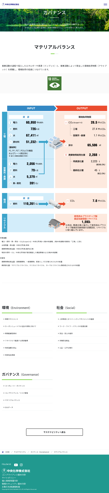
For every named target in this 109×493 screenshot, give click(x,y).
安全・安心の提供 (66, 333)
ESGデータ (9, 407)
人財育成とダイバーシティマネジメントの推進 (77, 319)
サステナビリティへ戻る (55, 432)
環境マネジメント (11, 319)
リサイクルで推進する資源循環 (16, 340)
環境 (17, 307)
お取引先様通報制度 (11, 486)
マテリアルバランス (12, 400)
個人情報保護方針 (10, 480)
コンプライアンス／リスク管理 (16, 393)
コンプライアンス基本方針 (14, 474)
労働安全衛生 (64, 340)
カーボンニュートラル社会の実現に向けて (20, 326)
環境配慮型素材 (11, 333)
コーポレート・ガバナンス (15, 386)
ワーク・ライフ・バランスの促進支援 (73, 326)
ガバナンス (21, 374)
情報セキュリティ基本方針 (14, 483)
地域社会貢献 (10, 355)
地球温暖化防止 (11, 348)
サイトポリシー (9, 477)
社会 (66, 307)
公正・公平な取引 (66, 348)
